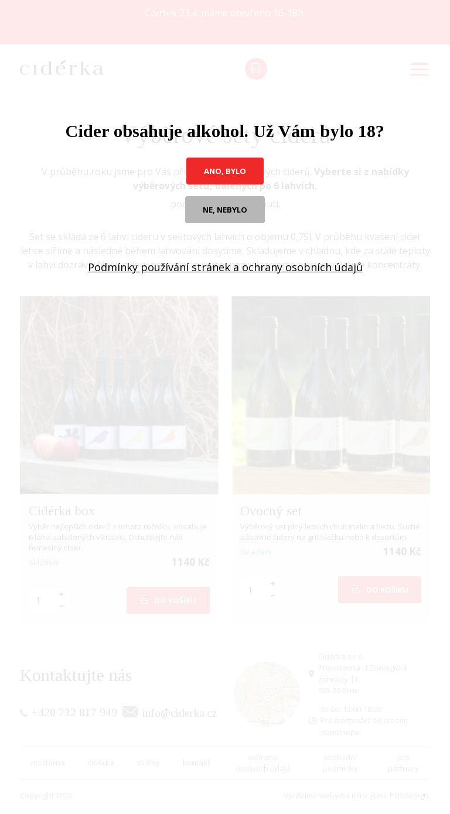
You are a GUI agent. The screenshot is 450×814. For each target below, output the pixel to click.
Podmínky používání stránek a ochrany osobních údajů (225, 267)
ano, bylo (225, 171)
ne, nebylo (225, 209)
